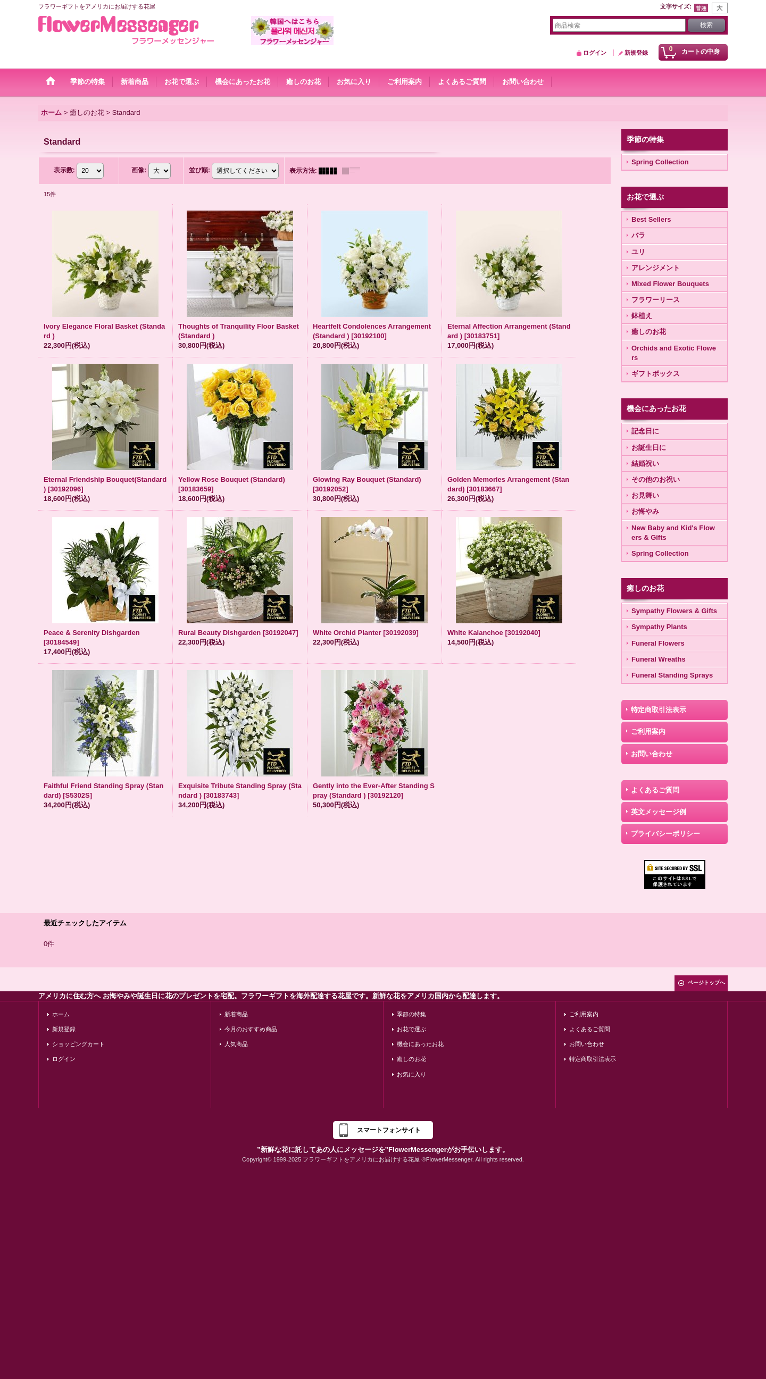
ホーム (61, 1014)
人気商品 (236, 1044)
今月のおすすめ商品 (250, 1029)
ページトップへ (706, 982)
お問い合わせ (651, 754)
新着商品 (236, 1014)
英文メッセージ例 (658, 812)
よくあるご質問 (655, 790)
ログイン (594, 52)
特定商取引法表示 (658, 710)
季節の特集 (411, 1014)
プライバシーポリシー (665, 834)
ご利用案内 (648, 732)
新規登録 (636, 52)
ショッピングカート (78, 1044)
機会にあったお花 (420, 1044)
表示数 (64, 170)
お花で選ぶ (411, 1029)
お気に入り (411, 1074)
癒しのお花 (411, 1059)
